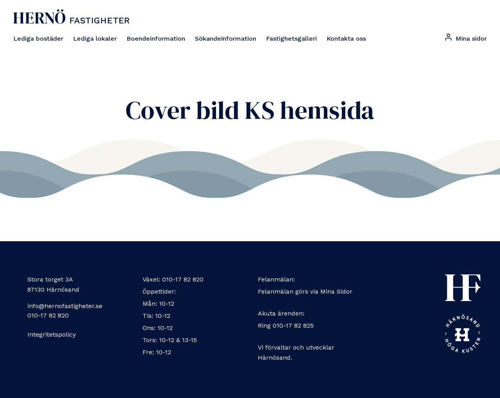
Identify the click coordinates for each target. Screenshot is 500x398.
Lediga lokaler (95, 38)
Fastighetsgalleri (291, 38)
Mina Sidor (336, 291)
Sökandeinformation (225, 38)
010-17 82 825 (293, 325)
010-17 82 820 (48, 315)
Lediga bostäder (38, 38)
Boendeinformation (156, 38)
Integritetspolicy (51, 334)
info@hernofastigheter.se (64, 306)
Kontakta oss (346, 38)
